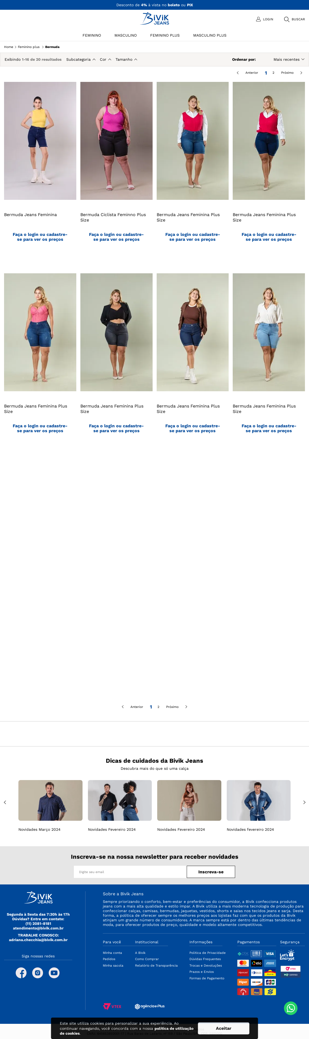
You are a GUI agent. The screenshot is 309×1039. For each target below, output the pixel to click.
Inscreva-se (210, 871)
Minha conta (112, 953)
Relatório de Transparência (156, 965)
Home (8, 47)
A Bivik (140, 953)
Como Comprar (147, 959)
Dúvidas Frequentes (205, 959)
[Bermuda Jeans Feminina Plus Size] (193, 172)
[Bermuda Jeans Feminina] (40, 172)
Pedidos (109, 959)
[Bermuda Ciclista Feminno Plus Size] (116, 172)
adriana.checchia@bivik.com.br (38, 940)
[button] (294, 19)
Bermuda (52, 47)
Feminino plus (29, 47)
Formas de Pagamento (206, 978)
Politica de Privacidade (207, 953)
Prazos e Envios (201, 972)
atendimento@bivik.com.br (38, 928)
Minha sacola (113, 965)
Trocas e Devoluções (205, 965)
